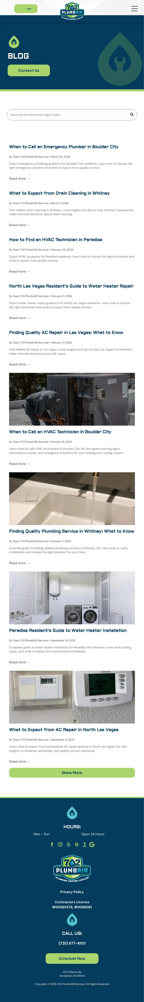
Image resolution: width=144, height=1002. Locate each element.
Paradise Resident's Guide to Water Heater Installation (67, 630)
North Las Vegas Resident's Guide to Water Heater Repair (71, 286)
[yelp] (68, 845)
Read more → (19, 178)
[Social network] (84, 845)
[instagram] (60, 845)
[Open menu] (134, 8)
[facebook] (52, 845)
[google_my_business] (77, 845)
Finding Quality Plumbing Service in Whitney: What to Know (71, 531)
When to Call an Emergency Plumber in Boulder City (63, 146)
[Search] (72, 114)
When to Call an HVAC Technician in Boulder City (60, 431)
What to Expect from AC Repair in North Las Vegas (63, 729)
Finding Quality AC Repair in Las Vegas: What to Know (66, 332)
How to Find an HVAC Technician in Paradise (55, 239)
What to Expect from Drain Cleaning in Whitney (59, 193)
